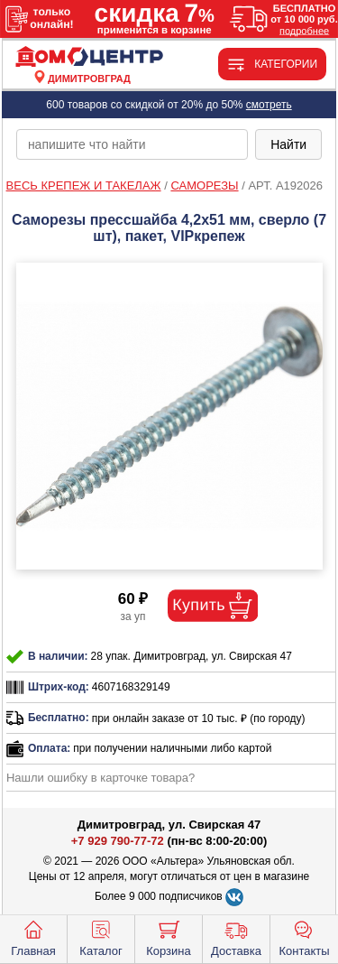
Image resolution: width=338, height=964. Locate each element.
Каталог (100, 937)
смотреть (269, 104)
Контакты (304, 937)
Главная (33, 937)
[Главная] (89, 57)
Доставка (236, 937)
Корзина (168, 937)
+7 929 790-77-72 (117, 841)
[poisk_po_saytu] (132, 144)
